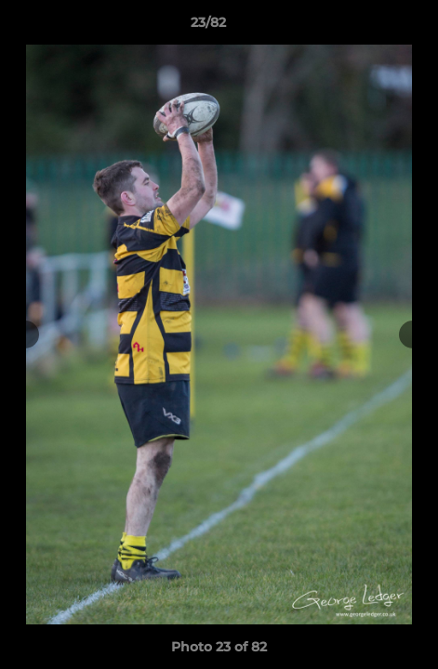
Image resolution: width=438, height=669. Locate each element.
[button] (371, 27)
